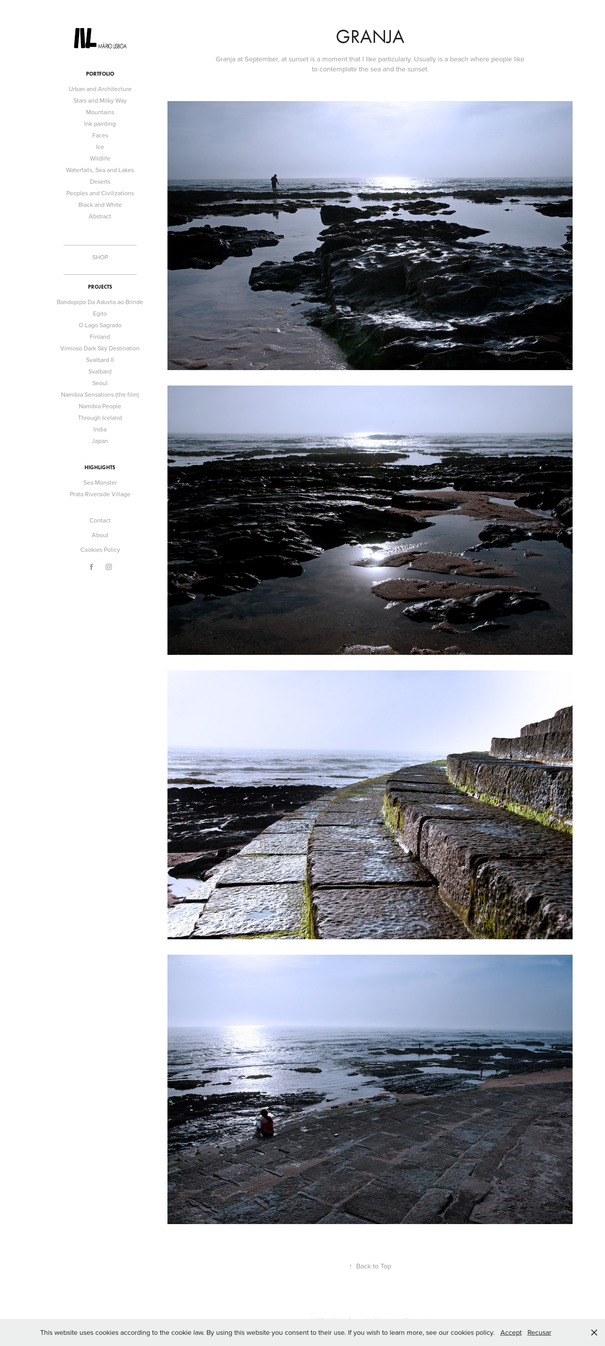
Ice (100, 146)
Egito (100, 313)
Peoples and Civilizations (100, 193)
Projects (100, 287)
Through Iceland (100, 417)
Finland (100, 336)
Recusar (539, 1332)
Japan (100, 440)
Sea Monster (100, 482)
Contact (100, 520)
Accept (511, 1332)
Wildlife (100, 158)
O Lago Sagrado (100, 325)
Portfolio (100, 74)
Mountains (100, 112)
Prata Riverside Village (100, 494)
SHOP (100, 257)
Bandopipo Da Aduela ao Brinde (100, 302)
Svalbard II (100, 359)
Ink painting (100, 123)
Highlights (99, 467)
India (99, 429)
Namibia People (100, 406)
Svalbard (100, 371)
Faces (100, 135)
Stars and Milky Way (100, 100)
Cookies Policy (100, 549)
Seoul (100, 383)
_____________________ (100, 242)
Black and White (100, 204)
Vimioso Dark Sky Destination (100, 348)
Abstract (100, 216)
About (100, 535)
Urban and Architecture (100, 89)
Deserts (100, 181)
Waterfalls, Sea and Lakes (100, 170)
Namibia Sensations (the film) (100, 394)
